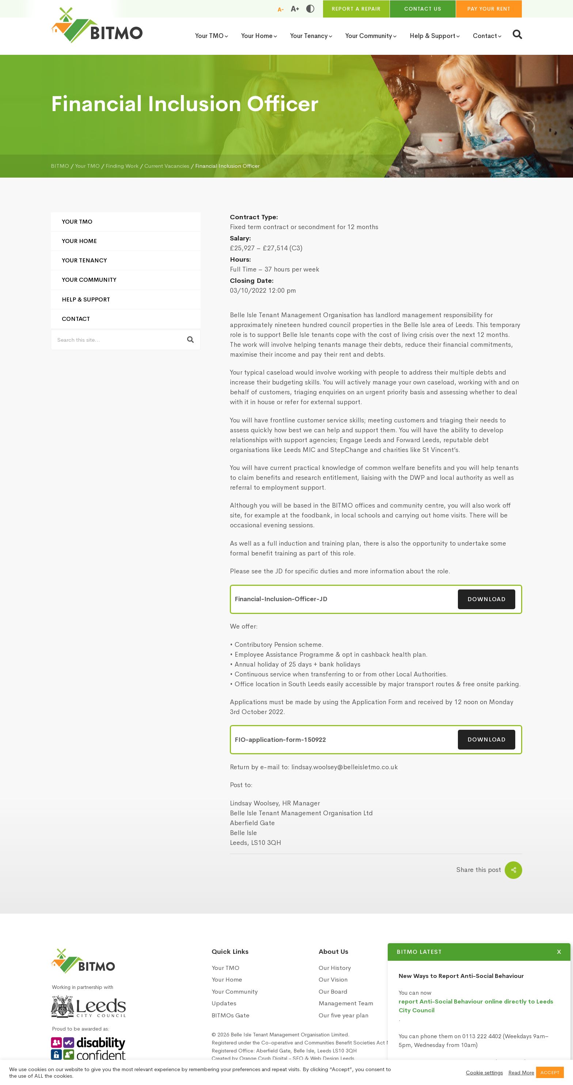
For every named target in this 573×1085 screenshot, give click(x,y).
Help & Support (86, 299)
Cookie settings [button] (484, 1072)
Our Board (333, 991)
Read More (521, 1072)
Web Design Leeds (332, 1058)
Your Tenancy (84, 260)
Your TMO (77, 221)
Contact (76, 319)
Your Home (79, 241)
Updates (224, 1003)
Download (486, 599)
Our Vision (333, 979)
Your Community (89, 280)
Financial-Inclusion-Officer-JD (281, 599)
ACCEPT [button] (549, 1072)
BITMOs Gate (231, 1015)
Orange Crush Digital (263, 1058)
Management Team (346, 1003)
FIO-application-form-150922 (280, 740)
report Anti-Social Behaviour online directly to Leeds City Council (485, 1006)
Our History (335, 968)
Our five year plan (343, 1015)
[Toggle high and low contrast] (310, 8)
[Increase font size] (295, 8)
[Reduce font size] (280, 9)
